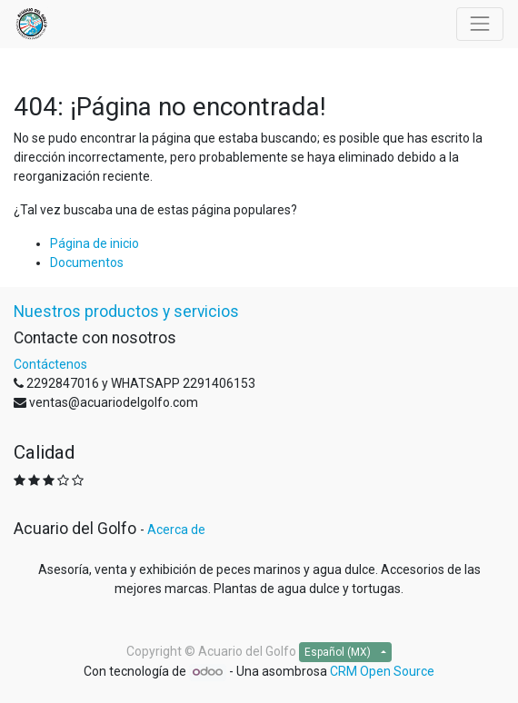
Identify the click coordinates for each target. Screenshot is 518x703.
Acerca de (176, 529)
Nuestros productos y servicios (126, 311)
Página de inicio (94, 243)
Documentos (87, 262)
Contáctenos (50, 364)
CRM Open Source (382, 671)
